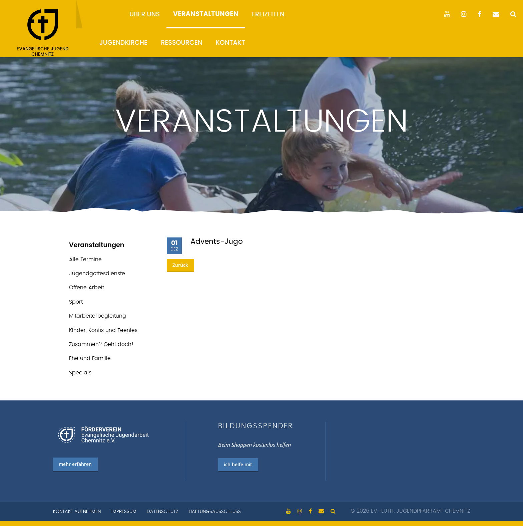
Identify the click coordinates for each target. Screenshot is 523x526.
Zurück (180, 265)
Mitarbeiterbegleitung (97, 316)
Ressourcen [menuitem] (181, 42)
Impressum (123, 512)
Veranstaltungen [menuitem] (205, 14)
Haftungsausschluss (215, 512)
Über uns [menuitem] (144, 14)
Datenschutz (162, 512)
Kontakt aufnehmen (77, 512)
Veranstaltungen (96, 244)
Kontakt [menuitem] (230, 42)
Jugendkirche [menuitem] (123, 42)
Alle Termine (85, 259)
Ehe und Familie (90, 358)
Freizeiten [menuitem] (268, 14)
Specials (80, 372)
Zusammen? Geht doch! (101, 344)
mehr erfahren (75, 464)
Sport (76, 302)
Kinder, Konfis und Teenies (103, 330)
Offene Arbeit (86, 287)
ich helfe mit (238, 464)
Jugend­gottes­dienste (97, 273)
